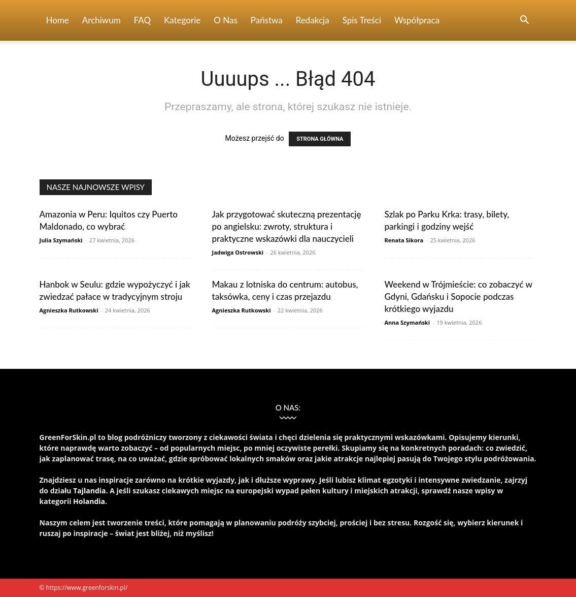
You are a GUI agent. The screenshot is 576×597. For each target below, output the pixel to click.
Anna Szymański (407, 322)
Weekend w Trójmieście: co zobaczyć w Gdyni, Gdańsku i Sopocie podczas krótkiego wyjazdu (458, 296)
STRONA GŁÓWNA (319, 139)
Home (57, 20)
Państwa (267, 20)
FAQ (142, 20)
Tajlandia (89, 490)
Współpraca (416, 20)
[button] (525, 21)
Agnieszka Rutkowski (69, 310)
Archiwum (101, 20)
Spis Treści (362, 20)
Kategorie (182, 20)
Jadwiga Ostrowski (238, 252)
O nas (226, 20)
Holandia (89, 501)
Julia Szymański (61, 240)
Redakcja (312, 20)
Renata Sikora (404, 240)
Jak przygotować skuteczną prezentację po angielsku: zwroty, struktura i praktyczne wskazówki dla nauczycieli (286, 226)
